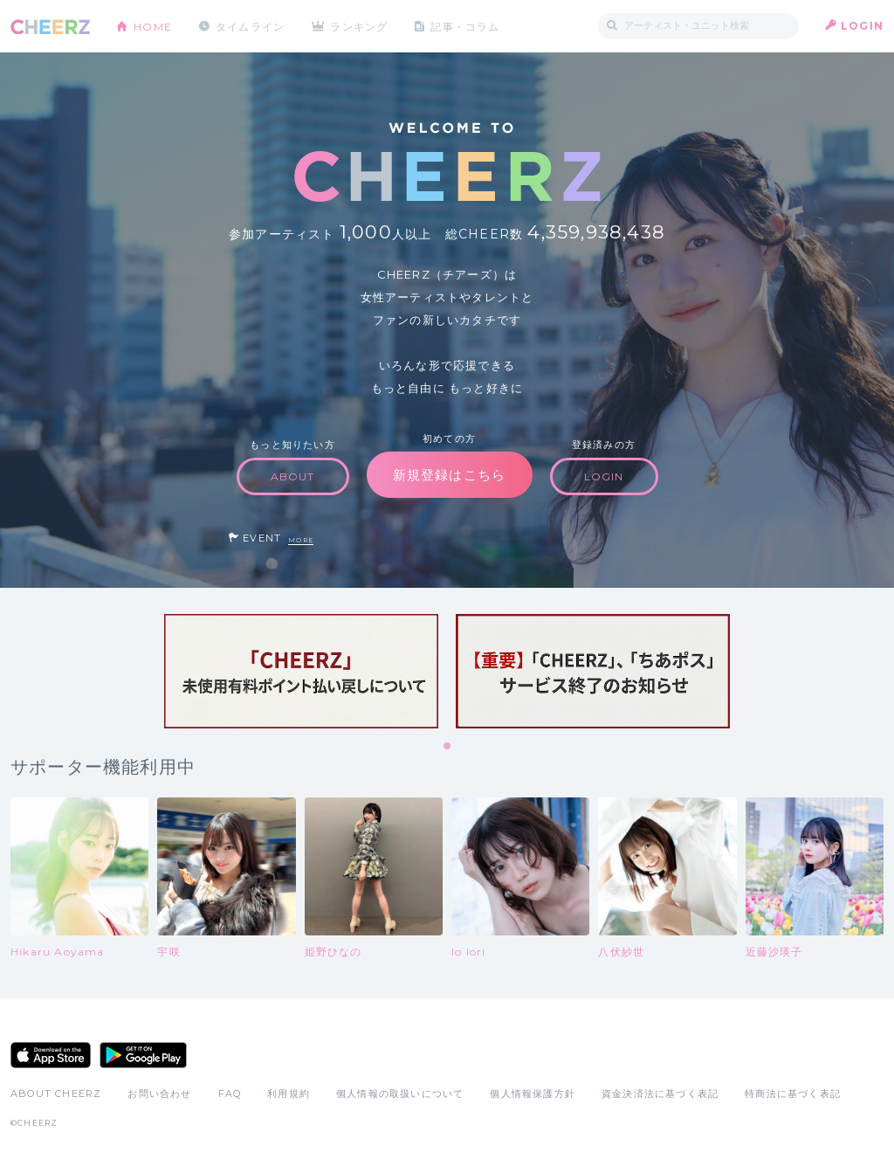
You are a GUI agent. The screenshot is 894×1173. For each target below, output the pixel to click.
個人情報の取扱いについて (400, 1093)
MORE (300, 540)
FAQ (230, 1093)
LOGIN (862, 25)
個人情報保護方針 (532, 1093)
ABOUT (293, 476)
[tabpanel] (301, 671)
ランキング (360, 25)
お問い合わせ (159, 1093)
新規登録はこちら (449, 474)
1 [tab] (448, 746)
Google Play (143, 1055)
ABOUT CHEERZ (55, 1093)
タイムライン (250, 25)
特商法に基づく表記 (793, 1093)
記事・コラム (466, 25)
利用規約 (288, 1093)
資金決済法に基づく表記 (660, 1093)
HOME (153, 25)
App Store (50, 1055)
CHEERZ (50, 26)
